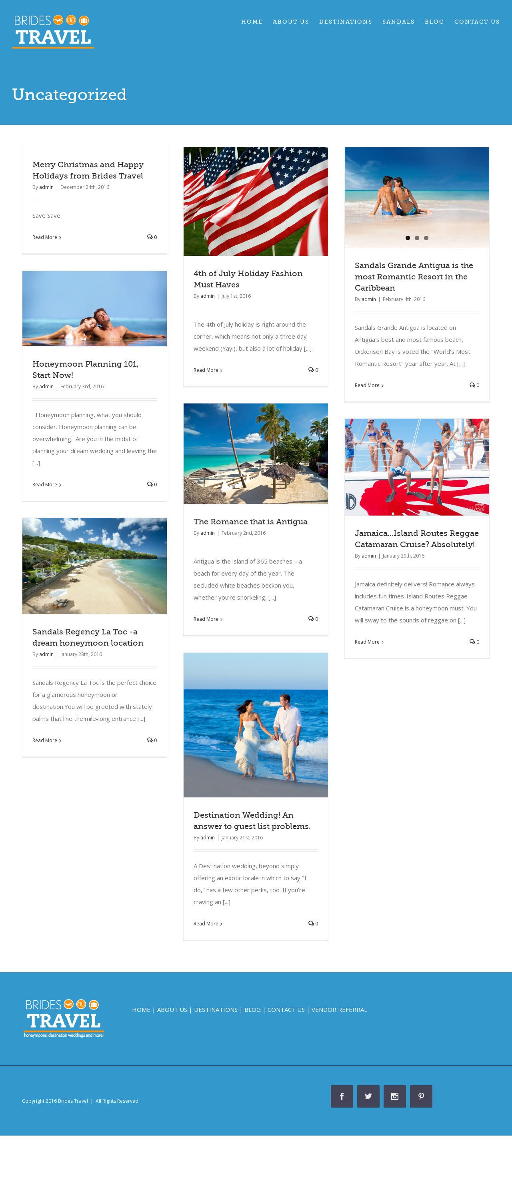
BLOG (252, 1009)
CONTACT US (286, 1009)
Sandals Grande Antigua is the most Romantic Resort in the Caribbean (414, 277)
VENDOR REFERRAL (339, 1009)
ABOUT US (172, 1009)
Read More (44, 237)
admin (46, 187)
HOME (141, 1009)
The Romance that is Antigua (251, 521)
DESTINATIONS (216, 1009)
